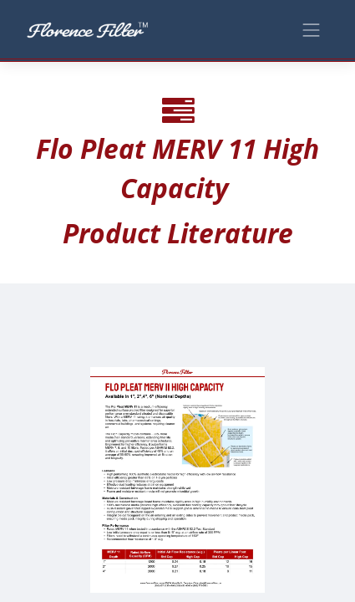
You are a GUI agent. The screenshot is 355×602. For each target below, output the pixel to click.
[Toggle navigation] (311, 29)
